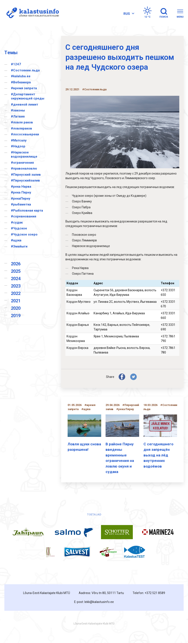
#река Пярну (21, 192)
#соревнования (23, 216)
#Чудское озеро (24, 234)
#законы (18, 110)
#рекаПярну (20, 198)
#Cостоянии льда (25, 70)
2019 (16, 315)
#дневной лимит (24, 104)
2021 (16, 300)
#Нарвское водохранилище (24, 154)
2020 (16, 308)
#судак (17, 222)
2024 (16, 278)
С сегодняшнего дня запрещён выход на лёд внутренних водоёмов (158, 455)
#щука (16, 240)
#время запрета (24, 88)
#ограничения (22, 163)
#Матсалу (19, 140)
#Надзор (18, 146)
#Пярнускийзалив (25, 180)
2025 (16, 271)
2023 (16, 286)
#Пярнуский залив (26, 175)
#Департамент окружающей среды (27, 96)
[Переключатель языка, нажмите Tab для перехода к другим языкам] (128, 14)
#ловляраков (21, 128)
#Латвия (18, 116)
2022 (16, 293)
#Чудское (19, 228)
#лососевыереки (25, 134)
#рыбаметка (21, 204)
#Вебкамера (21, 82)
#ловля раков (22, 122)
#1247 (16, 64)
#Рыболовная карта (27, 210)
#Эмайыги (19, 246)
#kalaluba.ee (21, 76)
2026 (16, 263)
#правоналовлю (24, 168)
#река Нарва (21, 187)
